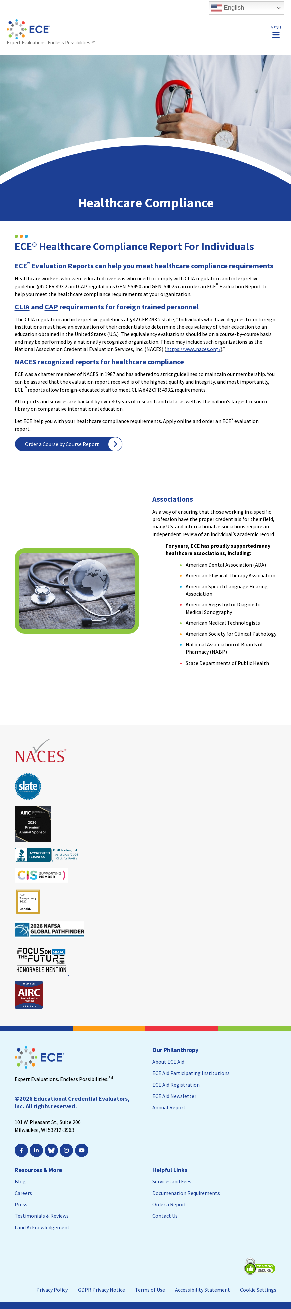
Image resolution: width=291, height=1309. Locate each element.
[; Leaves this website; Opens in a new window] (82, 1150)
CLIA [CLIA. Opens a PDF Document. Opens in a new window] (22, 306)
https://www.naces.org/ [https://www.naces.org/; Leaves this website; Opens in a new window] (193, 349)
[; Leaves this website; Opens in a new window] (22, 1150)
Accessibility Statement (202, 1289)
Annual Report (169, 1107)
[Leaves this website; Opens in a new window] (41, 765)
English (227, 8)
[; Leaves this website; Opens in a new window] (67, 1150)
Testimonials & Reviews (42, 1215)
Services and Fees (171, 1181)
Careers (23, 1193)
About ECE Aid (168, 1061)
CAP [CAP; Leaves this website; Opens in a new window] (51, 306)
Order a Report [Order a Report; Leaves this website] (169, 1204)
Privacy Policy (52, 1289)
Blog (20, 1181)
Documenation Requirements (186, 1193)
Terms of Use (150, 1289)
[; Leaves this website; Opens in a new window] (37, 1150)
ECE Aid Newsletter (174, 1096)
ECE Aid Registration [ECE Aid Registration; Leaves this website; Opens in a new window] (176, 1084)
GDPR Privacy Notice (101, 1289)
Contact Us (165, 1215)
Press (21, 1204)
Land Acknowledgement (42, 1227)
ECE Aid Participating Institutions (191, 1073)
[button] (275, 31)
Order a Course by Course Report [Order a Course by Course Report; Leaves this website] (62, 444)
